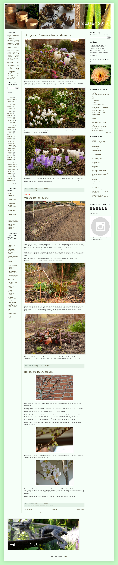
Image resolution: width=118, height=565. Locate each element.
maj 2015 (9, 113)
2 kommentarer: (46, 365)
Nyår (17, 62)
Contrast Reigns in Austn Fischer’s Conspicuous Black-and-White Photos (100, 143)
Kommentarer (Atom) (38, 512)
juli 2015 (10, 111)
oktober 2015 (10, 106)
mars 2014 (10, 138)
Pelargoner (10, 67)
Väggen (9, 310)
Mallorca (37, 505)
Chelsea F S (13, 41)
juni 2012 (10, 175)
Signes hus (11, 286)
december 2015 (11, 103)
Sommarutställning (13, 221)
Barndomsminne (16, 35)
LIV (93, 183)
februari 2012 (11, 182)
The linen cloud (96, 162)
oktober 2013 (10, 147)
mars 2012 (10, 180)
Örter (17, 77)
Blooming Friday (13, 40)
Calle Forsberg (12, 199)
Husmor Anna (11, 279)
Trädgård (46, 190)
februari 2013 (11, 161)
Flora (8, 49)
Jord (31, 367)
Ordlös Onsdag (15, 65)
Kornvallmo (94, 152)
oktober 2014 (10, 125)
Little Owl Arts (12, 302)
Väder (17, 73)
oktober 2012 (10, 168)
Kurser (9, 201)
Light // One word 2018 (98, 156)
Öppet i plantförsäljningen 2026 (100, 94)
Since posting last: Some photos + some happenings (13, 305)
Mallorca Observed (96, 190)
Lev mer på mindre (13, 256)
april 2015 (10, 115)
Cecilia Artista (96, 182)
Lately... (94, 167)
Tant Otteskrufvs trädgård (99, 122)
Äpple (14, 77)
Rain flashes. (95, 187)
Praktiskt (9, 68)
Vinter (9, 73)
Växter (10, 75)
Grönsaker (16, 52)
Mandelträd (48, 505)
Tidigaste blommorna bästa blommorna (48, 35)
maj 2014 (9, 134)
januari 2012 (10, 183)
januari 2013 (10, 162)
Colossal (94, 140)
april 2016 (10, 96)
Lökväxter (41, 190)
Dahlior (12, 46)
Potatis (42, 367)
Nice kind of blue (96, 158)
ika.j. (9, 309)
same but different (97, 159)
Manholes (16, 61)
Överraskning (10, 78)
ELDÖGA (9, 242)
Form (12, 49)
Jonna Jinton (95, 146)
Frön (8, 50)
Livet (9, 58)
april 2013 (10, 157)
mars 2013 (10, 159)
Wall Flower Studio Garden (99, 170)
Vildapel (94, 102)
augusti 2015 (10, 110)
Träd (52, 505)
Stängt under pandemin (98, 115)
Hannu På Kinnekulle (97, 129)
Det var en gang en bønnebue (99, 126)
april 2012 (10, 178)
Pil (18, 67)
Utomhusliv (94, 178)
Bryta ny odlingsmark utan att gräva (12, 282)
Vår (49, 190)
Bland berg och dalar (97, 148)
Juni (93, 98)
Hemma (9, 53)
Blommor (32, 190)
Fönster (17, 50)
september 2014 (11, 127)
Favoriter (32, 505)
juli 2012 (10, 173)
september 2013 (11, 148)
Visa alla (108, 132)
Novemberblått (95, 179)
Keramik (9, 55)
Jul (18, 53)
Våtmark (9, 77)
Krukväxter (9, 56)
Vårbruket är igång (36, 198)
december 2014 (11, 122)
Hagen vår (94, 97)
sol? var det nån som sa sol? (100, 196)
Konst (17, 55)
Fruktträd (17, 49)
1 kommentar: (46, 503)
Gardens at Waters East (98, 104)
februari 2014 (11, 140)
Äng (12, 77)
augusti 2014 (10, 129)
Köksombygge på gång (97, 130)
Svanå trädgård (96, 101)
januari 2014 (10, 141)
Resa (17, 68)
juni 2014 (10, 133)
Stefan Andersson (12, 220)
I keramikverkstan (13, 212)
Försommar (9, 52)
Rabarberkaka (11, 196)
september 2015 (11, 108)
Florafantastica (96, 186)
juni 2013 (10, 154)
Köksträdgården (36, 367)
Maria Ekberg (11, 210)
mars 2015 (10, 117)
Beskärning (9, 36)
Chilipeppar (10, 43)
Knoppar (36, 190)
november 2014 (11, 124)
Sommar (9, 70)
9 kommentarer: (46, 188)
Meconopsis (94, 119)
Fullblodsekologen (13, 275)
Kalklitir (10, 287)
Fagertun (94, 125)
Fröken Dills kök (12, 265)
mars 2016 (10, 97)
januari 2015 (10, 120)
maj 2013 (9, 155)
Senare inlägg (28, 509)
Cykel (13, 44)
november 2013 (11, 145)
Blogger (65, 556)
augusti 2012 (10, 171)
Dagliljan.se (95, 93)
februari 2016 (11, 99)
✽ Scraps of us (96, 166)
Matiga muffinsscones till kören (11, 318)
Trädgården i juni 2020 (98, 110)
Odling (9, 64)
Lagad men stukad (12, 272)
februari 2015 (11, 118)
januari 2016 (10, 101)
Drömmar (17, 46)
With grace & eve (96, 154)
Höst (14, 53)
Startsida (54, 509)
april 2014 (10, 136)
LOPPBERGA (10, 297)
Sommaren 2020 (11, 263)
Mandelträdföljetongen (38, 372)
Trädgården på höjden (97, 195)
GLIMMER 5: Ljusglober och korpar (12, 245)
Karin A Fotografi (96, 150)
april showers (95, 163)
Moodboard (10, 62)
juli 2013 (10, 152)
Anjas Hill (94, 118)
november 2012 (11, 166)
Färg (13, 50)
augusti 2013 (10, 150)
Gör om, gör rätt (12, 276)
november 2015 (11, 104)
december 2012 (11, 164)
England (9, 47)
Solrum (93, 199)
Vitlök (50, 367)
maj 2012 (9, 176)
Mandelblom (42, 505)
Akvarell (9, 35)
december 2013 (11, 143)
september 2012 (11, 169)
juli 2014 (10, 131)
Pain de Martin (12, 271)
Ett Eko (10, 261)
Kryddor (17, 56)
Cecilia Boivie (12, 214)
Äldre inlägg (80, 509)
